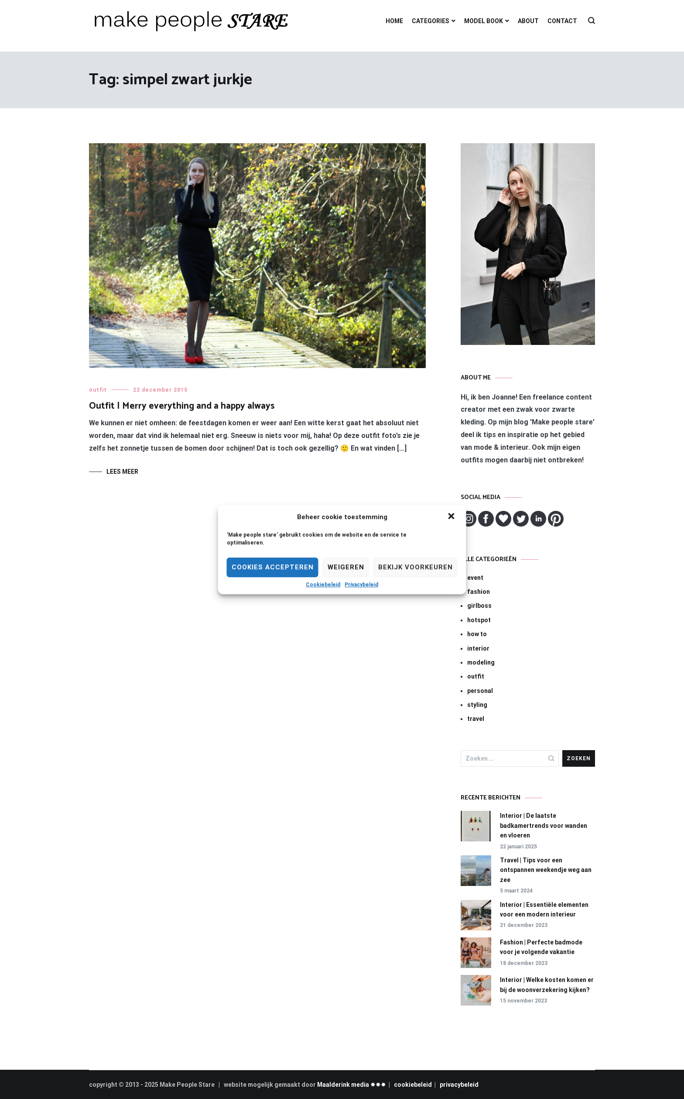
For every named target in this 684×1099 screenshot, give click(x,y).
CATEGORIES (430, 20)
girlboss (479, 605)
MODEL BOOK (483, 20)
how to (477, 633)
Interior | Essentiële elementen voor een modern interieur (544, 909)
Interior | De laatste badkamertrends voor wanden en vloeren (543, 825)
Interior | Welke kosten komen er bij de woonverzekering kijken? (547, 984)
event (475, 577)
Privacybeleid (361, 585)
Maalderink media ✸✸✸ (351, 1084)
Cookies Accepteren (273, 567)
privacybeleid (459, 1084)
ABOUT (528, 20)
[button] (452, 517)
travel (475, 718)
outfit (98, 390)
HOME (394, 20)
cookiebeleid (413, 1084)
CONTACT (562, 20)
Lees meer (122, 471)
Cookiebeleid (323, 585)
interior (478, 648)
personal (480, 690)
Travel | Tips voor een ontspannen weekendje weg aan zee (546, 870)
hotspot (479, 620)
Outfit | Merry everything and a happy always (181, 406)
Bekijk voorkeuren (415, 567)
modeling (481, 662)
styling (477, 704)
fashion (478, 591)
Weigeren (346, 567)
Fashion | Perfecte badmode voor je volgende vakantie (541, 947)
